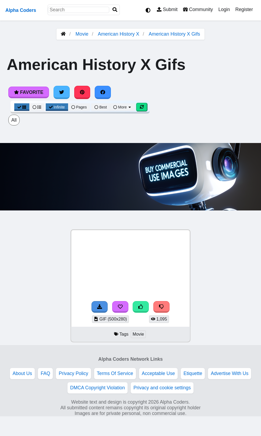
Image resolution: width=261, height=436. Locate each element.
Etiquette (193, 373)
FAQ (45, 373)
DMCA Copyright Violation (97, 387)
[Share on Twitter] (62, 92)
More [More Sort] (122, 107)
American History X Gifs (174, 34)
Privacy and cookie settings (162, 387)
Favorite (28, 92)
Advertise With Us (229, 373)
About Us (22, 373)
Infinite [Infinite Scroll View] (57, 107)
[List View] (36, 107)
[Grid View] (21, 107)
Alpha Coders (20, 10)
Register (244, 9)
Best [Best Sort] (100, 107)
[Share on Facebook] (103, 92)
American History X (118, 34)
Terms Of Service (115, 373)
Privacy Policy (73, 373)
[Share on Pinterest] (82, 92)
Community (198, 9)
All (14, 120)
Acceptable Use (158, 373)
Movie (81, 34)
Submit (167, 9)
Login (224, 9)
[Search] (114, 10)
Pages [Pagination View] (79, 107)
